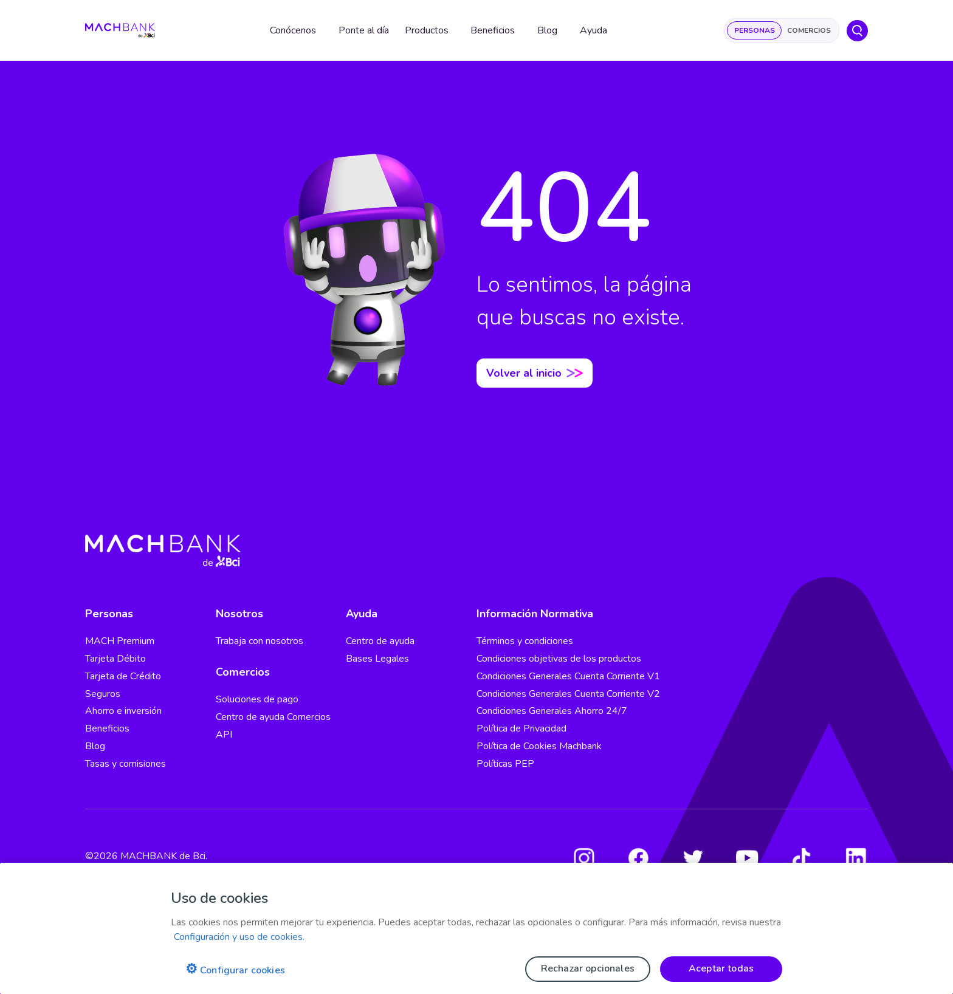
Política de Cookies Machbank (539, 746)
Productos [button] (427, 30)
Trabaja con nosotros (259, 641)
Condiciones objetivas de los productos (558, 659)
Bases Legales (377, 659)
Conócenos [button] (293, 30)
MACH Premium (119, 641)
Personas (754, 30)
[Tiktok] (802, 858)
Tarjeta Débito (115, 659)
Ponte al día (364, 30)
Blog (95, 746)
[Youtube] (747, 858)
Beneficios (107, 728)
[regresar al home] (120, 30)
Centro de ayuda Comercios (273, 717)
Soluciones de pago (257, 699)
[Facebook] (638, 858)
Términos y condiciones (524, 641)
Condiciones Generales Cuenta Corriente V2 (568, 694)
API (224, 734)
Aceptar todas (721, 968)
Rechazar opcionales (588, 968)
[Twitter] (693, 858)
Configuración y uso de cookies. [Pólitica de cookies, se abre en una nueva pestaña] (239, 937)
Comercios (809, 30)
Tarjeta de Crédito (123, 676)
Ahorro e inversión (123, 711)
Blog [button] (547, 30)
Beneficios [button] (492, 30)
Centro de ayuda (380, 641)
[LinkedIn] (856, 858)
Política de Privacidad (521, 728)
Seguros (102, 694)
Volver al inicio (534, 373)
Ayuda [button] (593, 30)
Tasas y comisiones (125, 764)
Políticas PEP (505, 764)
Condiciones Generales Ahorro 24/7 (551, 711)
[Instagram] (584, 858)
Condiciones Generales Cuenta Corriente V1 (568, 676)
